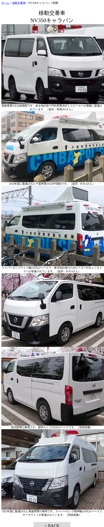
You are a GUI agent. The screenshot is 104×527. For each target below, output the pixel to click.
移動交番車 (19, 3)
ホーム (5, 3)
